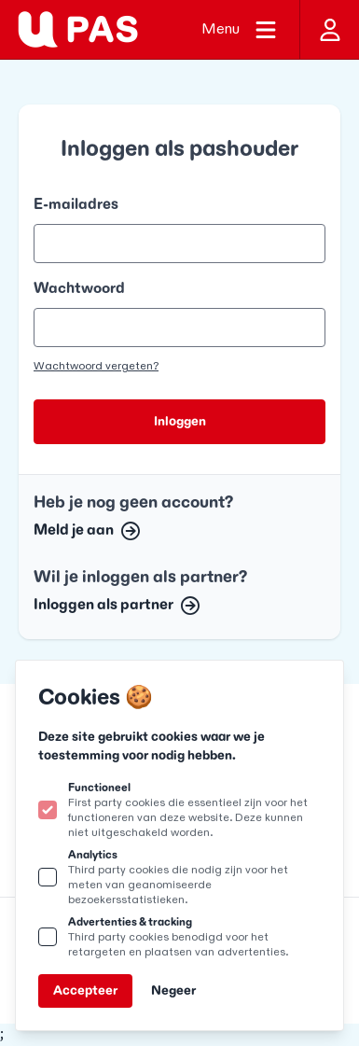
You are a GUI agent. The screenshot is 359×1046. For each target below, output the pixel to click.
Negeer (173, 990)
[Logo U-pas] (78, 29)
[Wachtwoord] (179, 327)
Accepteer (85, 990)
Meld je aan (87, 530)
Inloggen (180, 421)
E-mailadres (76, 205)
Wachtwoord (79, 289)
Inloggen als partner (117, 605)
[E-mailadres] (179, 243)
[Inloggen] (329, 29)
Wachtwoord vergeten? (96, 365)
